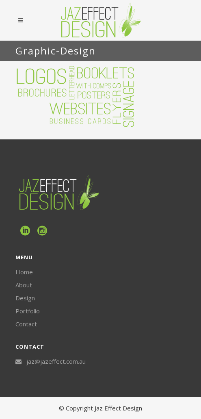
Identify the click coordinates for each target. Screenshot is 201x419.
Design (25, 298)
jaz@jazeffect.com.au (56, 361)
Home (24, 272)
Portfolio (27, 311)
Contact (26, 324)
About (23, 285)
